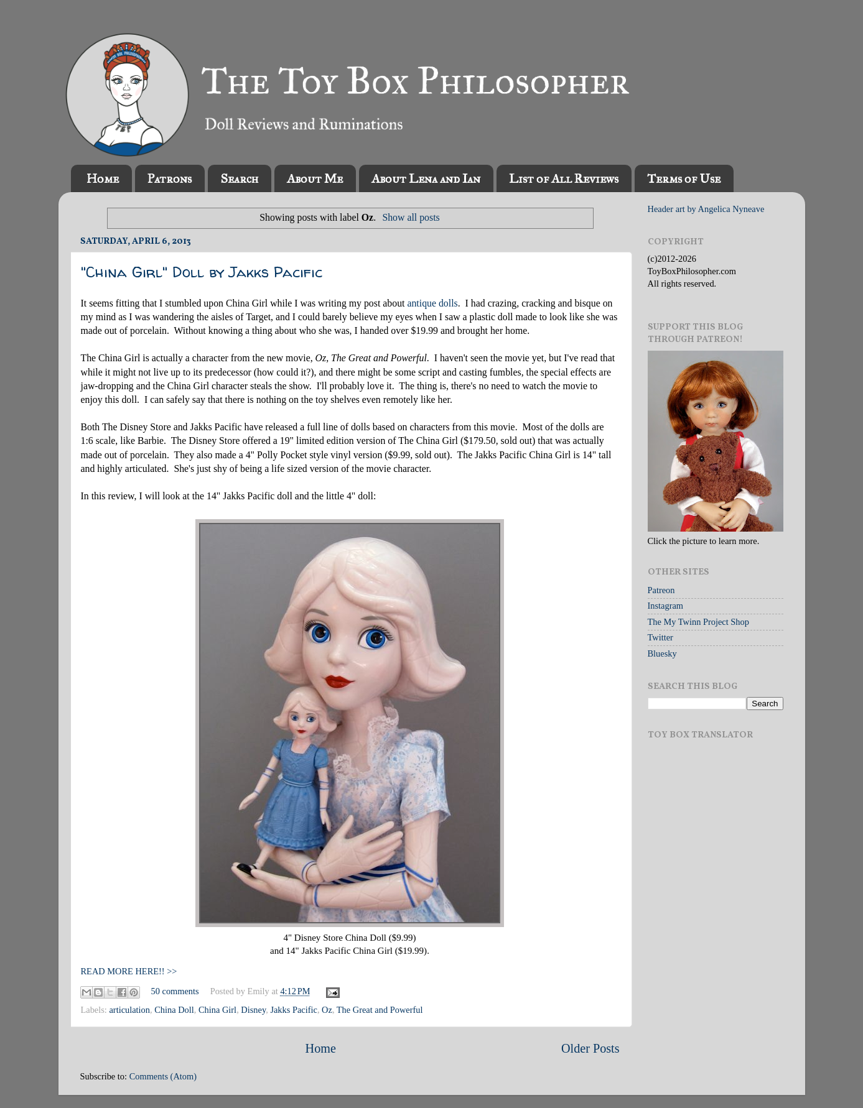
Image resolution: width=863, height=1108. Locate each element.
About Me (315, 178)
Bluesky (662, 653)
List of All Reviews (563, 178)
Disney (253, 1010)
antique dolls (432, 303)
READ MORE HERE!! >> (129, 971)
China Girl (217, 1010)
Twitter (660, 637)
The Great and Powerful (380, 1010)
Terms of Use (684, 178)
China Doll (174, 1010)
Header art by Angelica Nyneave (706, 209)
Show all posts (410, 217)
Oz (327, 1010)
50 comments (175, 991)
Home (102, 178)
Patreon (661, 590)
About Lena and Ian (425, 178)
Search (239, 178)
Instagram (666, 606)
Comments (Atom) (163, 1076)
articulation (129, 1010)
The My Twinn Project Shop (698, 622)
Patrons (169, 178)
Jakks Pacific (293, 1010)
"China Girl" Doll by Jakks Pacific (201, 272)
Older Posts (590, 1048)
